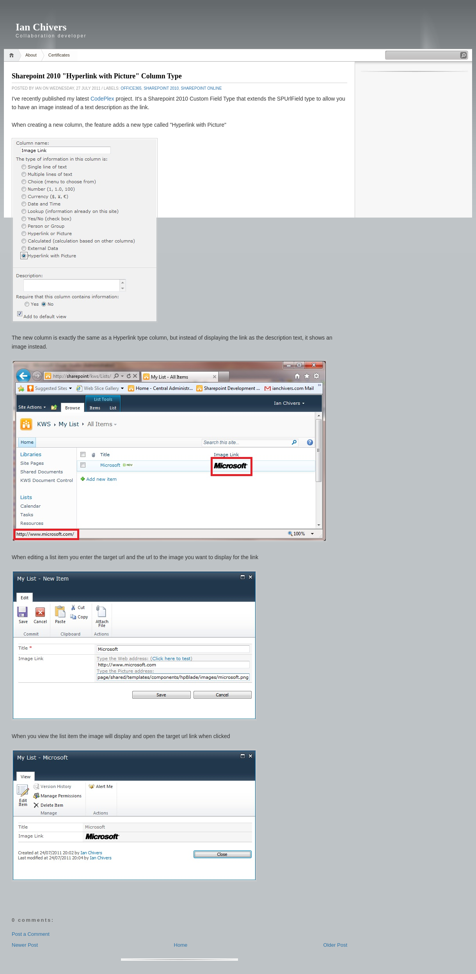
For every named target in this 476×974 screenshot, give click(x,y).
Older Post (335, 945)
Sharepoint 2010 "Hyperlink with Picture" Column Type (97, 76)
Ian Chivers (41, 27)
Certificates (59, 55)
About (31, 55)
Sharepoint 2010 (161, 88)
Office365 (131, 88)
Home (12, 55)
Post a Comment (31, 934)
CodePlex (102, 99)
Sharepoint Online (201, 88)
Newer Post (25, 945)
